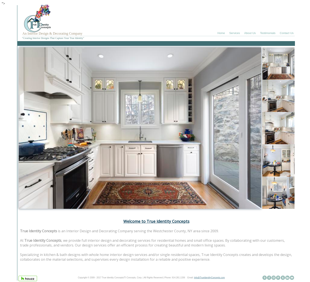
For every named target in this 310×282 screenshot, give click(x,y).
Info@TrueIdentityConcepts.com (209, 277)
